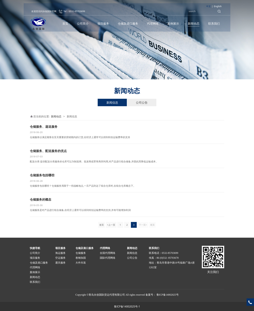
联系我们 (214, 24)
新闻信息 (112, 102)
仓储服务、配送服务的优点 (48, 151)
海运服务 (60, 253)
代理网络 (153, 24)
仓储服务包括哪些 (42, 175)
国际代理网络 (107, 257)
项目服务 (103, 24)
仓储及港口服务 (128, 24)
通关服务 (60, 262)
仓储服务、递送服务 (44, 126)
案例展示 (173, 24)
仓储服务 (80, 253)
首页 (65, 24)
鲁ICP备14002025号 (167, 294)
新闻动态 (193, 24)
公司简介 (83, 24)
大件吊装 (80, 262)
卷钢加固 (80, 257)
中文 (208, 7)
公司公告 (142, 102)
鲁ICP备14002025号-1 (127, 306)
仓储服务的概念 (40, 199)
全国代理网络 (107, 253)
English (218, 7)
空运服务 (60, 257)
